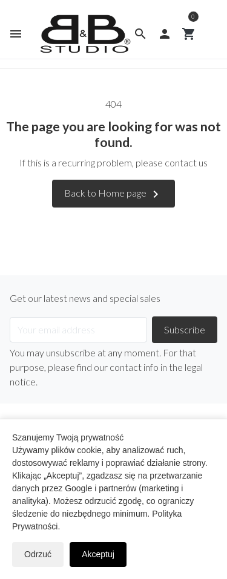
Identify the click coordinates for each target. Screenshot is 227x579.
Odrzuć (37, 554)
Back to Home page (113, 194)
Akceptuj (98, 554)
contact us (186, 162)
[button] (140, 33)
